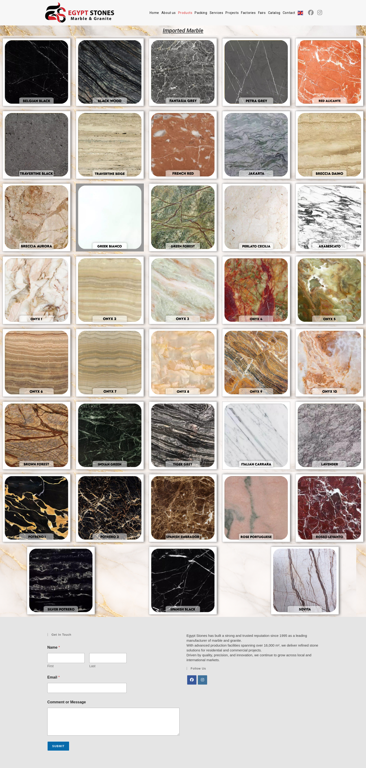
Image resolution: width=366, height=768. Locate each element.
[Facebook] (191, 680)
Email (53, 677)
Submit (58, 746)
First (50, 666)
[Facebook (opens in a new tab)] (310, 13)
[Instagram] (202, 680)
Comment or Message (66, 702)
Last (92, 666)
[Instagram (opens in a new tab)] (319, 13)
